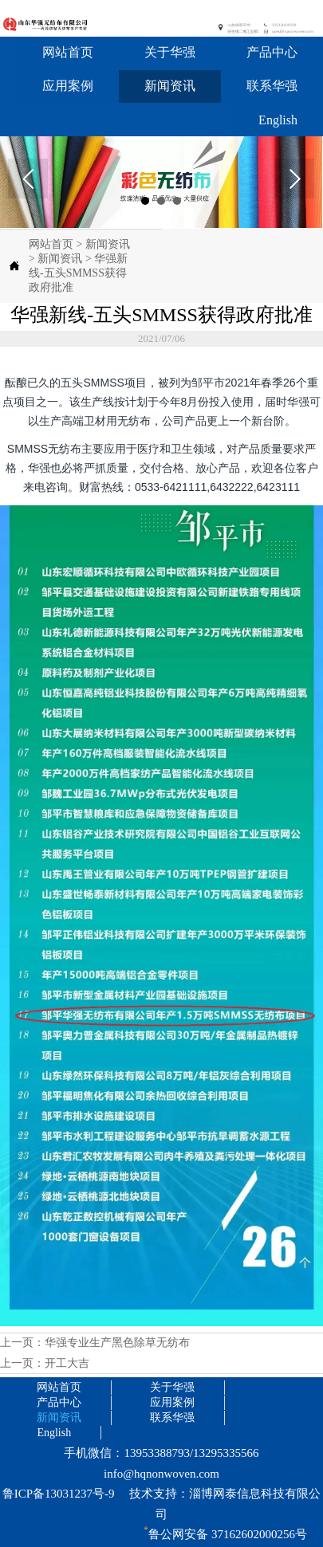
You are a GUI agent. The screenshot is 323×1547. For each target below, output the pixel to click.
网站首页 (51, 244)
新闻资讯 (107, 244)
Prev (28, 178)
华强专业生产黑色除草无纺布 (117, 1343)
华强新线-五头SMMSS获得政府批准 (78, 273)
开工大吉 (67, 1363)
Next (294, 178)
